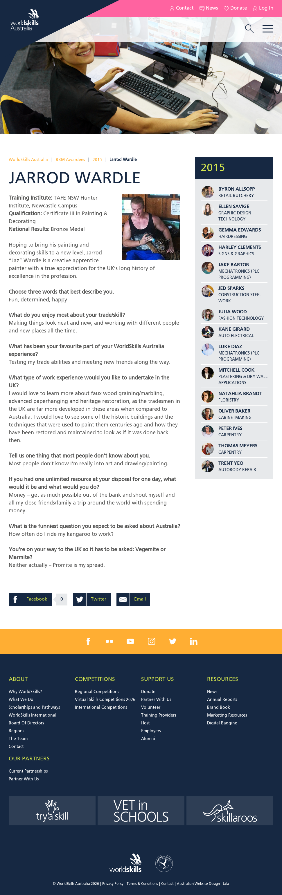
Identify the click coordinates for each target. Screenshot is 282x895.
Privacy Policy (112, 884)
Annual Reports (222, 700)
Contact (182, 8)
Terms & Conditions (142, 884)
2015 (97, 160)
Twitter (98, 599)
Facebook (36, 599)
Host (145, 723)
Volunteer (150, 708)
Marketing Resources (227, 715)
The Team (18, 739)
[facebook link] (88, 641)
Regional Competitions (97, 692)
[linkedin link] (193, 641)
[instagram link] (151, 641)
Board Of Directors (26, 723)
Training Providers (158, 715)
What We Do (21, 700)
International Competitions (101, 708)
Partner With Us (156, 700)
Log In (263, 8)
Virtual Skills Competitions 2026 (105, 700)
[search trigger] (249, 29)
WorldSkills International (32, 715)
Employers (151, 731)
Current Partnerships (28, 771)
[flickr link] (109, 641)
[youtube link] (130, 641)
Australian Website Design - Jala (203, 884)
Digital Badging (222, 723)
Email (140, 599)
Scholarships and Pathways (34, 708)
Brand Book (218, 708)
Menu (268, 28)
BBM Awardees (70, 160)
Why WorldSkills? (25, 692)
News (209, 8)
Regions (16, 731)
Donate (235, 8)
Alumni (148, 739)
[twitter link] (172, 641)
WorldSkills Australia (28, 160)
